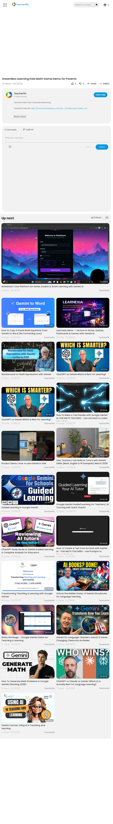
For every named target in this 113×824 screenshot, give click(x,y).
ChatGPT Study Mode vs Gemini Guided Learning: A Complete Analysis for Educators (27, 551)
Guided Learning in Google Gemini (19, 507)
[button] (106, 5)
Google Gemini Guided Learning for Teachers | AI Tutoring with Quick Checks (82, 506)
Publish (102, 147)
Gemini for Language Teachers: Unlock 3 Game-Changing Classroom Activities (82, 639)
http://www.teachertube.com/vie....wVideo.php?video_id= (59, 108)
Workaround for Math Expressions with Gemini (26, 374)
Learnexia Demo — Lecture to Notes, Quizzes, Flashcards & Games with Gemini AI (80, 332)
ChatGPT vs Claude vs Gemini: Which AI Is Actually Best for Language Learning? (78, 683)
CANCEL (88, 147)
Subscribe (100, 95)
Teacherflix (20, 93)
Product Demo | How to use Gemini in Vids (23, 463)
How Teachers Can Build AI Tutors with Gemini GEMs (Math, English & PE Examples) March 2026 (82, 462)
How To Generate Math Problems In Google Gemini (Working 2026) (24, 683)
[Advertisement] (56, 182)
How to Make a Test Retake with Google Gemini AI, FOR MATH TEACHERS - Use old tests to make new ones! (81, 418)
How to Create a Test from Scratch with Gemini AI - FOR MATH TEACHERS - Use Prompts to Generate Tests (81, 551)
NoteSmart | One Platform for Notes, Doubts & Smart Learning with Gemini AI (42, 286)
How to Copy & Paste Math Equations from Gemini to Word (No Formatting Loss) (24, 332)
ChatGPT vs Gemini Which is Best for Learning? (81, 374)
